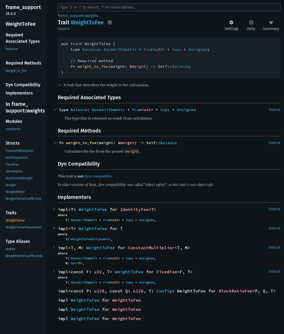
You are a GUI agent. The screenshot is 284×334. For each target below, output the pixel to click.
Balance (90, 49)
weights (91, 15)
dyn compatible (97, 176)
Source (64, 28)
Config (164, 291)
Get (74, 263)
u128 (99, 291)
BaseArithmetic (120, 49)
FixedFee (166, 271)
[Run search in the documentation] (169, 7)
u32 (159, 49)
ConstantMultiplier (151, 247)
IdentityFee (134, 209)
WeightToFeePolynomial (91, 239)
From (148, 49)
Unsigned (197, 49)
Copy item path (110, 22)
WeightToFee (93, 209)
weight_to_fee (93, 66)
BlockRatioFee (235, 291)
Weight (139, 66)
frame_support (70, 15)
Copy (176, 49)
